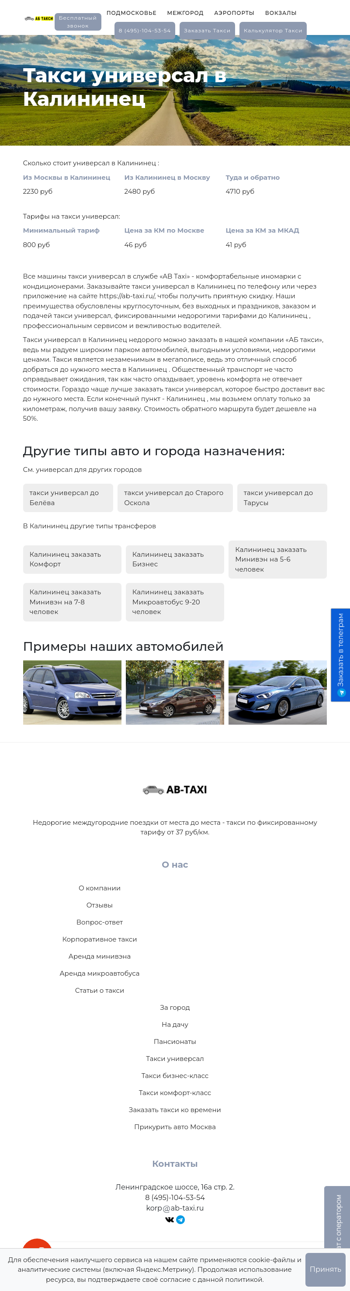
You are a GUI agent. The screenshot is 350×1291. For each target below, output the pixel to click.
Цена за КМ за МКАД (262, 230)
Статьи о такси (100, 990)
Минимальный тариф (61, 230)
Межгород (185, 13)
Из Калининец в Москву (167, 177)
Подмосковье (132, 13)
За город (175, 1007)
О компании (100, 888)
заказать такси (207, 30)
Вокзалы (281, 13)
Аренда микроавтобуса (99, 973)
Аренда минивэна (100, 956)
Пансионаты (175, 1041)
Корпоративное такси (99, 939)
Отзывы (100, 905)
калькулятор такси (273, 30)
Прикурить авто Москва (175, 1127)
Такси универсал (175, 1058)
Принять (325, 1269)
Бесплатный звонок (78, 21)
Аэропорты (234, 13)
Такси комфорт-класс (175, 1093)
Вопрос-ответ (99, 922)
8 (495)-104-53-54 (145, 30)
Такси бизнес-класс (175, 1075)
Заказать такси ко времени (175, 1110)
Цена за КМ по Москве (164, 230)
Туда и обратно (253, 177)
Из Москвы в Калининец (67, 177)
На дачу (175, 1024)
